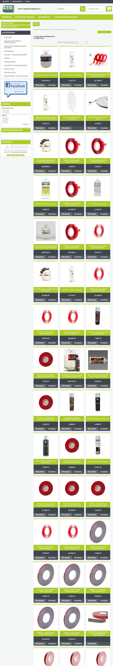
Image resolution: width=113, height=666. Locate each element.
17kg (6, 123)
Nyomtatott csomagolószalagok (15, 65)
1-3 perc (7, 110)
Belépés (6, 1)
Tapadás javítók (10, 62)
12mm (6, 119)
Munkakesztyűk (9, 72)
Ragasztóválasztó (45, 29)
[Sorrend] (76, 42)
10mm (6, 118)
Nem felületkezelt (59, 29)
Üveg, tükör (68, 29)
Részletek (40, 85)
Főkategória (36, 29)
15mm (6, 121)
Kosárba (52, 85)
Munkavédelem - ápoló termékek (16, 76)
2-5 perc (7, 112)
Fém (52, 29)
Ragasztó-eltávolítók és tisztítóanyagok (12, 41)
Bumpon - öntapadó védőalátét (15, 55)
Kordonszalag (9, 69)
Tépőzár (7, 58)
